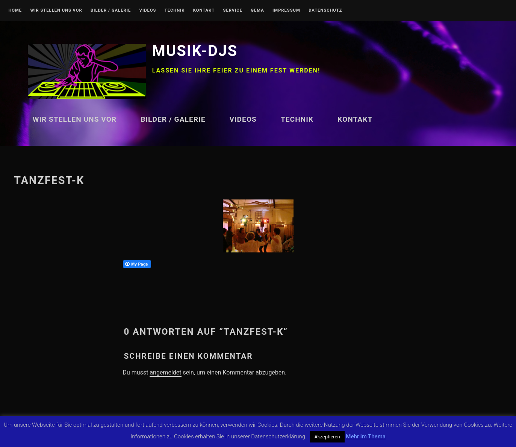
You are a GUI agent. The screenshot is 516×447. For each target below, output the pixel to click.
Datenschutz (325, 10)
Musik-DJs (195, 51)
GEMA (257, 10)
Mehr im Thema (365, 436)
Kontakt (204, 10)
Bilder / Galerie (111, 10)
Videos (147, 10)
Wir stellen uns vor (56, 10)
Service (232, 10)
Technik (175, 10)
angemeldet (165, 372)
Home (15, 10)
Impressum (286, 10)
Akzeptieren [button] (327, 436)
